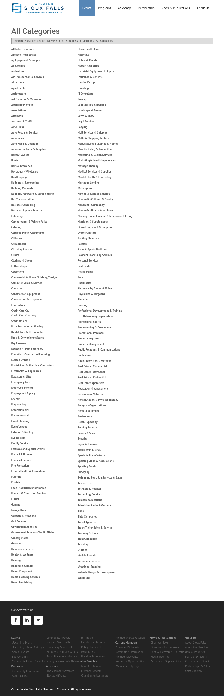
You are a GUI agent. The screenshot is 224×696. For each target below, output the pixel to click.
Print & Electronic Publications (168, 652)
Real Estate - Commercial (92, 366)
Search (19, 41)
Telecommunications (90, 500)
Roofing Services (87, 427)
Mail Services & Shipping (93, 132)
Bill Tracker (87, 637)
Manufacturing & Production (95, 149)
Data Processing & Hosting (27, 326)
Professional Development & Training (100, 310)
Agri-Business (20, 676)
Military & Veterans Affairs (62, 652)
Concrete (16, 288)
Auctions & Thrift (21, 121)
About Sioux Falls (195, 642)
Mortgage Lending (89, 182)
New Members (55, 41)
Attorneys (17, 116)
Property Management (91, 344)
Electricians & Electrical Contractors (32, 365)
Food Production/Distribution (28, 488)
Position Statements (93, 656)
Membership (146, 8)
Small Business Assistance (62, 656)
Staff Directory (193, 671)
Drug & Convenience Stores (27, 337)
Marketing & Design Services (95, 155)
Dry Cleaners (18, 343)
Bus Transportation (22, 199)
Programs (104, 8)
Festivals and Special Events (28, 449)
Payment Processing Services (95, 255)
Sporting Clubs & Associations (96, 461)
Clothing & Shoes (21, 260)
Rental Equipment (88, 411)
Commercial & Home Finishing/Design (34, 277)
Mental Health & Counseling (94, 177)
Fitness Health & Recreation (28, 471)
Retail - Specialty (88, 422)
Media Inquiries (159, 657)
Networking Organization (98, 316)
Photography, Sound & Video (95, 288)
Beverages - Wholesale (24, 171)
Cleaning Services (21, 249)
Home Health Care (88, 49)
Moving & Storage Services (94, 194)
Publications (85, 355)
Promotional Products (91, 333)
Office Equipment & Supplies (95, 227)
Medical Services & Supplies (94, 171)
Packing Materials (88, 238)
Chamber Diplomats (128, 647)
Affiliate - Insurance (22, 49)
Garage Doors (19, 510)
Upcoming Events (22, 642)
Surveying (84, 472)
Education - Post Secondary (27, 349)
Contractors (18, 305)
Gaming (15, 504)
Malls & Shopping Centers (93, 138)
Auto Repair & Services (25, 132)
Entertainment (20, 410)
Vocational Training (89, 566)
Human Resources (88, 66)
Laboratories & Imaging (92, 105)
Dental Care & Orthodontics (27, 332)
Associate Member (22, 105)
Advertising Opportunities (165, 661)
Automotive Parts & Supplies (28, 149)
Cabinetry (17, 216)
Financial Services (22, 460)
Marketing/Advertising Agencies (97, 160)
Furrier (15, 499)
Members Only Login (128, 666)
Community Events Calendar (28, 661)
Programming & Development (95, 327)
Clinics (15, 255)
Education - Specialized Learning (30, 354)
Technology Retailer (89, 489)
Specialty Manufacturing (92, 455)
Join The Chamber (91, 666)
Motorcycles (85, 188)
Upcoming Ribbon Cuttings (28, 647)
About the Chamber (196, 647)
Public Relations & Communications (99, 349)
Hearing (16, 560)
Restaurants (85, 416)
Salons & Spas (86, 433)
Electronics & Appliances (26, 371)
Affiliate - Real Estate (23, 55)
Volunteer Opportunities (130, 661)
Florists (15, 482)
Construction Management (27, 299)
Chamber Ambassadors (94, 675)
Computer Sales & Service (26, 283)
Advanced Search (35, 41)
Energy (15, 399)
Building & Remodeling (25, 182)
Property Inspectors (89, 338)
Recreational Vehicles (90, 394)
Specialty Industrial (89, 450)
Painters (82, 244)
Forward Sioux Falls (58, 642)
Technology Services (90, 494)
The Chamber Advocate (60, 671)
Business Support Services (26, 210)
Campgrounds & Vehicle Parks (29, 221)
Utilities (82, 550)
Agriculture (18, 71)
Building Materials (22, 188)
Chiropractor (18, 244)
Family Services (20, 443)
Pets (80, 277)
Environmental (20, 415)
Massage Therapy (88, 166)
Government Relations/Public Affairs (32, 532)
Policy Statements (91, 647)
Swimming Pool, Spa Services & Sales (100, 477)
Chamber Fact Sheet (197, 661)
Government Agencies (24, 527)
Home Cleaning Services (25, 577)
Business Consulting (23, 205)
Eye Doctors (18, 438)
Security (82, 438)
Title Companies (87, 516)
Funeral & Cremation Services (29, 493)
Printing (82, 305)
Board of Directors (196, 657)
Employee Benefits (22, 388)
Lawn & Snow (86, 116)
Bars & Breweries (21, 166)
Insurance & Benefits (90, 77)
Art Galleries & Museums (26, 99)
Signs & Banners (88, 444)
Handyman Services (23, 549)
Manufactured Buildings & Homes (98, 144)
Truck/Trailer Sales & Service (95, 527)
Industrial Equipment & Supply (96, 71)
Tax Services (85, 483)
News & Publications (175, 8)
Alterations (17, 82)
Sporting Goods (87, 466)
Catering (16, 227)
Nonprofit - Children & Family (95, 199)
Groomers (17, 543)
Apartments (18, 88)
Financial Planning (22, 454)
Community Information (26, 671)
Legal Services (86, 121)
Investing (83, 88)
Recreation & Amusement (93, 388)
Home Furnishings (22, 582)
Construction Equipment (25, 294)
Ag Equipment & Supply (25, 60)
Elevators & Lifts (21, 376)
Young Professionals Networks (64, 661)
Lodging (82, 127)
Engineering (18, 404)
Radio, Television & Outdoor (94, 361)
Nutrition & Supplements (93, 221)
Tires (81, 511)
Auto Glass (17, 127)
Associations (18, 110)
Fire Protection (20, 465)
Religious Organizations (92, 405)
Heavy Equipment (21, 571)
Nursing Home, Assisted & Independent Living (105, 216)
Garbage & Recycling (23, 516)
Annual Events (20, 652)
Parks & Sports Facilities (92, 249)
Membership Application (130, 637)
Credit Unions (19, 321)
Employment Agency (23, 393)
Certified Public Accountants (28, 233)
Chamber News (159, 642)
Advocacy (124, 8)
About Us (203, 8)
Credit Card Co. (20, 310)
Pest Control (85, 266)
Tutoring (83, 544)
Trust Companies (87, 539)
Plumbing (83, 299)
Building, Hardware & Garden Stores (32, 194)
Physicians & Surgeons (91, 294)
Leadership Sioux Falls (60, 647)
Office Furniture (87, 233)
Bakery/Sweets (20, 155)
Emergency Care (20, 382)
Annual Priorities (195, 652)
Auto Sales (17, 138)
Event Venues (19, 426)
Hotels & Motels (87, 60)
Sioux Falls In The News (164, 647)
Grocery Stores (20, 538)
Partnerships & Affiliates (199, 666)
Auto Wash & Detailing (25, 144)
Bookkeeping (19, 177)
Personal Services (88, 260)
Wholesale (84, 578)
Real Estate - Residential (92, 377)
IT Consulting (85, 93)
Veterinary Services (89, 561)
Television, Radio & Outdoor (94, 505)
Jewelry (82, 99)
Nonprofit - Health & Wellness (95, 210)
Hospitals (83, 55)
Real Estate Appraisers (91, 383)
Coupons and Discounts (80, 41)
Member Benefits (91, 671)
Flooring (16, 477)
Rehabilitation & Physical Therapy (98, 400)
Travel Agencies (87, 522)
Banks (14, 160)
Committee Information (130, 652)
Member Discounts (127, 657)
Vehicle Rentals (87, 555)
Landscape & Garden (90, 110)
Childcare (17, 238)
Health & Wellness (22, 554)
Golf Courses (18, 521)
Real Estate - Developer (91, 372)
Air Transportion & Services (27, 77)
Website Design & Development (97, 572)
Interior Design (87, 82)
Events (86, 8)
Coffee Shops (19, 266)
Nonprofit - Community (91, 205)
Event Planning (20, 421)
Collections (17, 272)
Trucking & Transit (88, 533)
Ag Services (18, 66)
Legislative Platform (93, 642)
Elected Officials (20, 360)
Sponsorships (20, 657)
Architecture (18, 93)
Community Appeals (58, 637)
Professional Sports (89, 322)
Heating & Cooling (22, 566)
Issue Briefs (88, 652)
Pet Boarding (85, 272)
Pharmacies (85, 283)
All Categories (104, 41)
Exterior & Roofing (22, 432)
